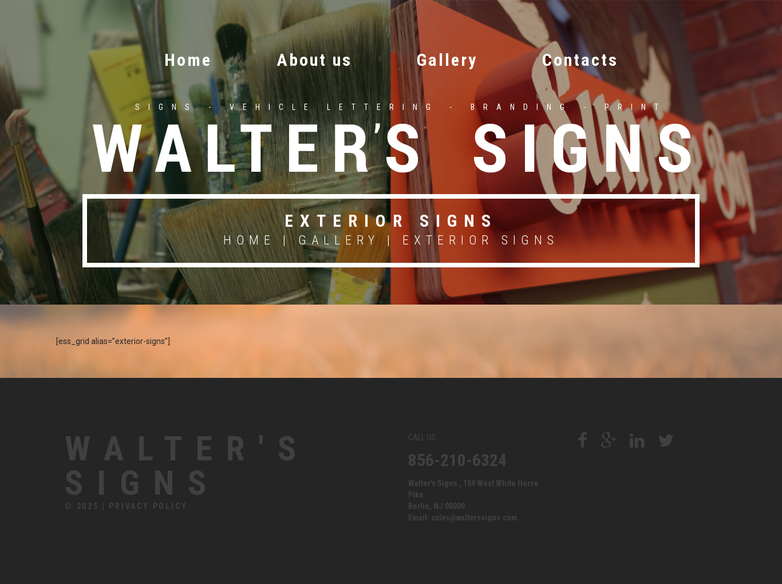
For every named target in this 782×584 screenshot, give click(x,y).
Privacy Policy (148, 506)
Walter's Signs (187, 466)
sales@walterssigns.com (474, 517)
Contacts (580, 60)
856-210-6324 (457, 460)
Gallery (447, 60)
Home (188, 60)
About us (314, 60)
